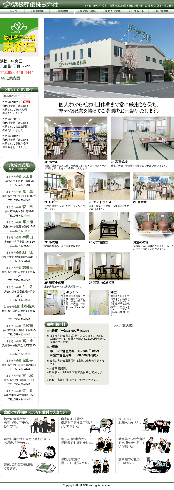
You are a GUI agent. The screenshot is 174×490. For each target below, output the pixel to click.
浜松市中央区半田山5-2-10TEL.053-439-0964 (19, 241)
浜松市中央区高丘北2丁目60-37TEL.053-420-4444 (19, 347)
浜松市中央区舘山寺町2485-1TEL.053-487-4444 (19, 364)
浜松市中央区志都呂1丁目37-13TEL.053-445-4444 (19, 312)
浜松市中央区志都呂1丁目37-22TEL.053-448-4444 (19, 274)
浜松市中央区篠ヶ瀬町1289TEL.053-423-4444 (19, 226)
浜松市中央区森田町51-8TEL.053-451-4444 (19, 211)
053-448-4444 (17, 72)
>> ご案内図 (10, 78)
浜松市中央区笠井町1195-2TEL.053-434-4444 (19, 395)
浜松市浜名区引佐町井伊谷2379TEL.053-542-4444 (19, 293)
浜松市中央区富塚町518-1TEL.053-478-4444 (19, 380)
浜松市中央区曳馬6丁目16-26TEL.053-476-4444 (19, 196)
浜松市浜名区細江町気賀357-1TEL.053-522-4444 (19, 256)
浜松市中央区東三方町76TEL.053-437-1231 (19, 181)
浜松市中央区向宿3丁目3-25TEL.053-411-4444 (19, 330)
